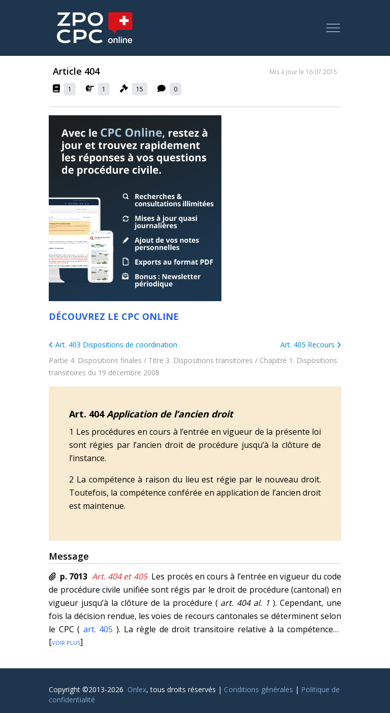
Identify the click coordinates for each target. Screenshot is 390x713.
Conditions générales (258, 689)
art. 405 (98, 629)
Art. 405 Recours (310, 344)
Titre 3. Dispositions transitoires (200, 360)
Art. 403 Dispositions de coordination (113, 344)
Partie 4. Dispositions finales (95, 360)
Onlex (136, 689)
